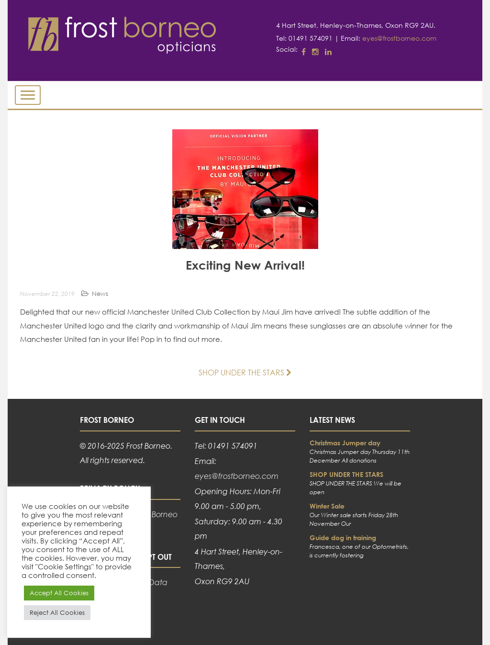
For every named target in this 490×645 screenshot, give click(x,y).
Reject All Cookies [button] (57, 613)
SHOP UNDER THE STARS (245, 372)
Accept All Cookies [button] (59, 593)
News (100, 294)
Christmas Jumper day (345, 443)
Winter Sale (327, 506)
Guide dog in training (343, 537)
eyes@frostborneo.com (399, 38)
